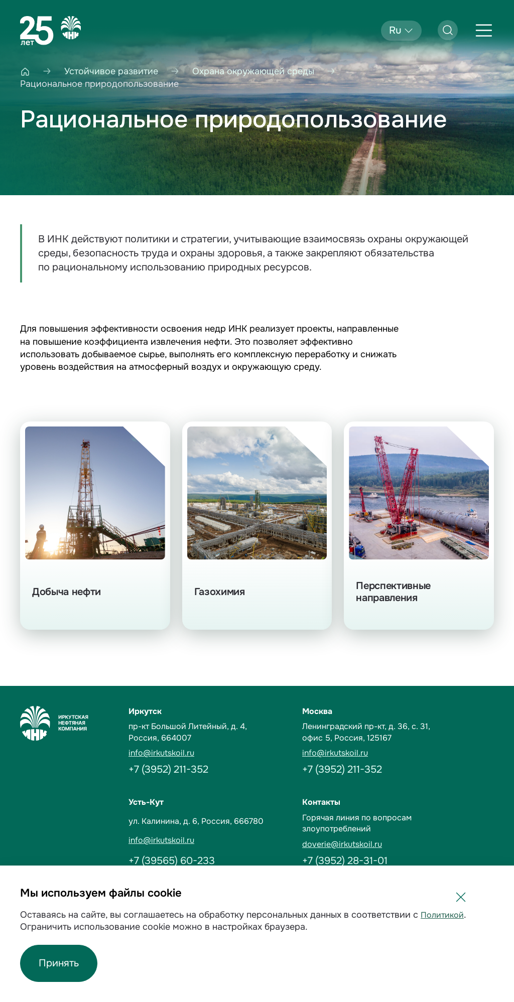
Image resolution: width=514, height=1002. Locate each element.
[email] (209, 753)
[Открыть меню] (484, 31)
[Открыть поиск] (448, 30)
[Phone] (209, 770)
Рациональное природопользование (233, 119)
